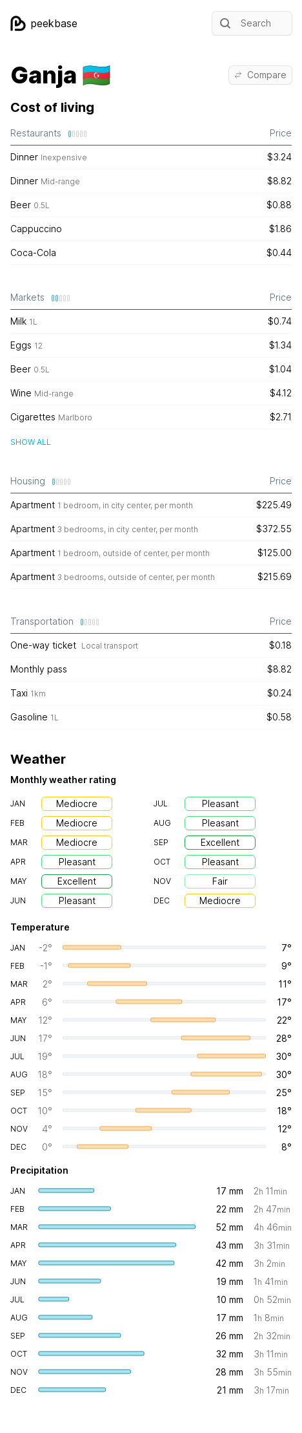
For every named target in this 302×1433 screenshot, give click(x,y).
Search (244, 23)
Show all (30, 442)
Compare (260, 74)
